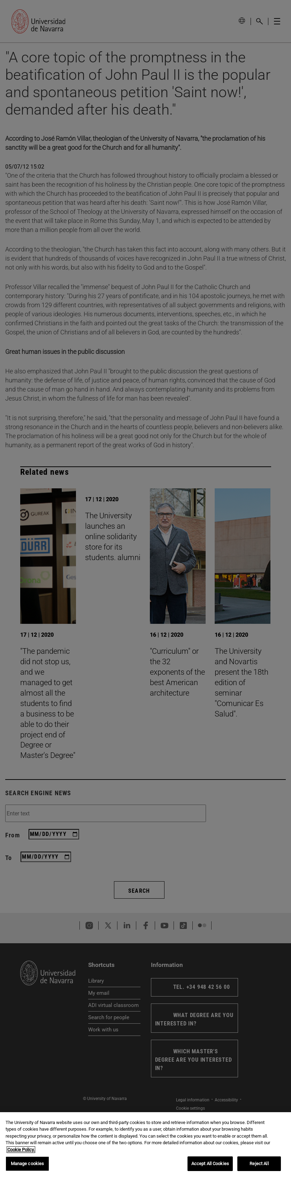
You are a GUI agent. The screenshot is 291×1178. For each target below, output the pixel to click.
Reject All (259, 1163)
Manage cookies (27, 1163)
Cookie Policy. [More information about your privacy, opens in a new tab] (21, 1149)
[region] (145, 1145)
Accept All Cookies (210, 1163)
